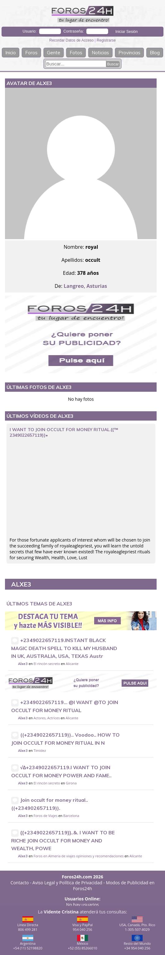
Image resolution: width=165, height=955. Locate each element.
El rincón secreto (47, 663)
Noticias (100, 53)
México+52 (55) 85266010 (82, 942)
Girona (71, 783)
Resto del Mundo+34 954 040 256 (137, 942)
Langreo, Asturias (85, 286)
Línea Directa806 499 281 (27, 924)
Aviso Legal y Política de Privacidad (67, 883)
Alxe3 (23, 664)
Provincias (129, 53)
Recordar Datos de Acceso (72, 40)
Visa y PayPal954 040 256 (82, 924)
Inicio (10, 53)
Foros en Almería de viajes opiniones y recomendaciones (79, 856)
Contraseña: (73, 31)
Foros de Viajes (45, 815)
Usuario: (30, 31)
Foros (31, 53)
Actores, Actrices (47, 718)
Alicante (72, 663)
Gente (53, 53)
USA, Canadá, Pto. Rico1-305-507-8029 (137, 924)
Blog (155, 53)
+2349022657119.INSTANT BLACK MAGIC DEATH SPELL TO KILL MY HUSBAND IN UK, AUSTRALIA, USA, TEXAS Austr (64, 648)
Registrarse (106, 40)
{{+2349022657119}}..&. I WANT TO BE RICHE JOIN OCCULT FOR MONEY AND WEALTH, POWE (63, 840)
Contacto (20, 883)
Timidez (40, 750)
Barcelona (71, 815)
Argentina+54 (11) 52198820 (27, 942)
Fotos (76, 53)
